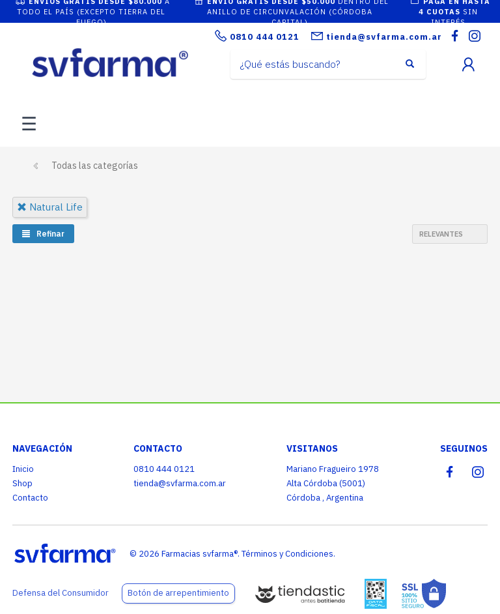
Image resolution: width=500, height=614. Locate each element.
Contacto (30, 497)
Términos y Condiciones (287, 553)
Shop (22, 483)
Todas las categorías (94, 165)
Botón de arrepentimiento (178, 592)
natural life (50, 207)
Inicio (23, 469)
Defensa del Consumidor (60, 592)
